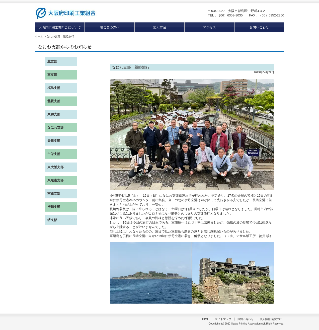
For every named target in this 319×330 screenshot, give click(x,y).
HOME (205, 319)
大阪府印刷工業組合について (60, 27)
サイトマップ (223, 319)
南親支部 (53, 193)
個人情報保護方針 (271, 319)
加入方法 (159, 27)
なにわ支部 (55, 127)
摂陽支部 (53, 207)
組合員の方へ (109, 27)
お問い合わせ (259, 27)
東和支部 (53, 114)
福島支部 (53, 88)
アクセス (209, 27)
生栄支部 (53, 154)
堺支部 (52, 220)
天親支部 (53, 141)
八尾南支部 (55, 180)
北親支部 (53, 101)
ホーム (39, 36)
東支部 (52, 75)
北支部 (52, 61)
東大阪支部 (55, 167)
